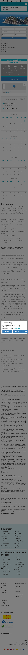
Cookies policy (17, 328)
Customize (7, 331)
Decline (17, 331)
